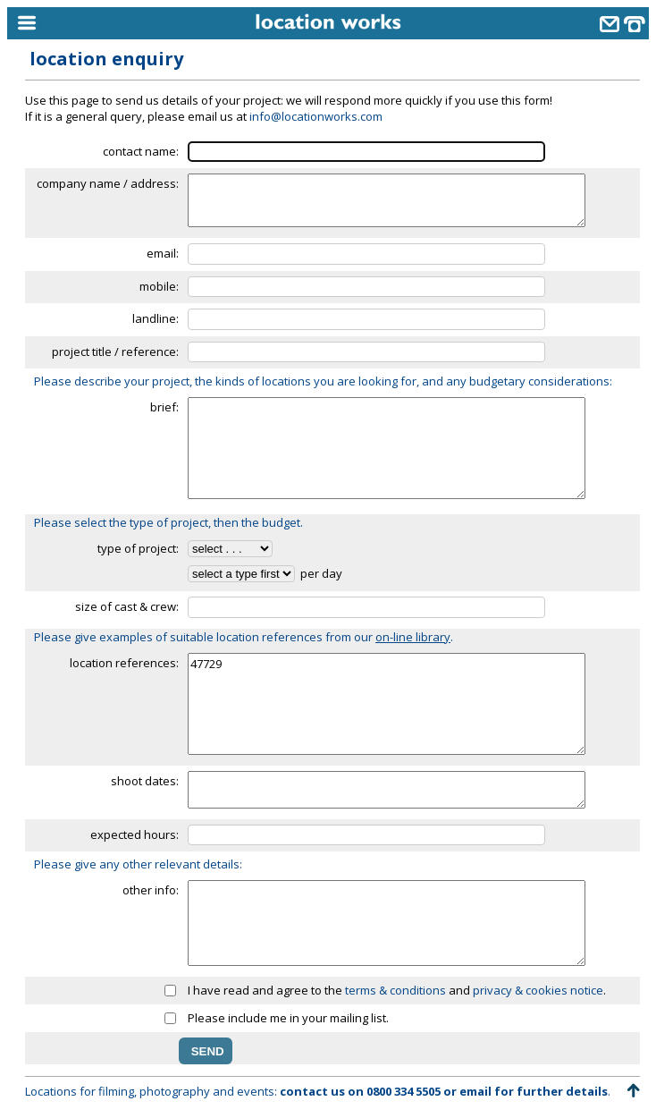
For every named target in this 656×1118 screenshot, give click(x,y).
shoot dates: (145, 781)
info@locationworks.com (316, 116)
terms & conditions (395, 990)
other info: (150, 890)
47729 (386, 704)
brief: (164, 407)
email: (163, 253)
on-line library (412, 637)
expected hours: (134, 834)
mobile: (159, 286)
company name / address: (108, 183)
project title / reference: (115, 351)
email (475, 1091)
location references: (124, 663)
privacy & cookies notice (538, 990)
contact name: (141, 151)
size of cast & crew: (127, 606)
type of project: (138, 548)
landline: (155, 318)
